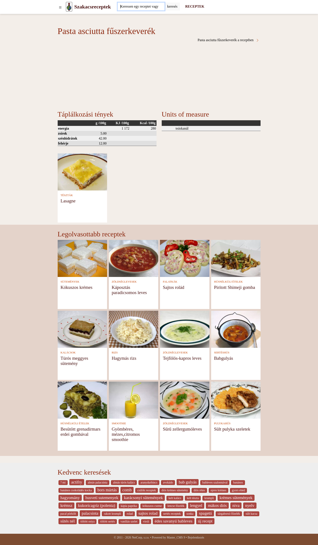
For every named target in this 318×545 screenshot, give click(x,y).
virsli (146, 521)
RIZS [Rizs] (115, 352)
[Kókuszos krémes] (82, 258)
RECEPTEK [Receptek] (194, 6)
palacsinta (90, 513)
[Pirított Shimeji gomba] (236, 258)
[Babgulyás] (236, 329)
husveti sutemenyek (101, 497)
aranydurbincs (148, 482)
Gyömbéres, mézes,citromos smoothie (126, 434)
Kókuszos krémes (76, 287)
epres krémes (218, 490)
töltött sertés (107, 521)
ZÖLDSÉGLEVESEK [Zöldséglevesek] (124, 281)
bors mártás (107, 490)
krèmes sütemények (236, 497)
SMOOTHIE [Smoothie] (119, 423)
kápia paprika (129, 506)
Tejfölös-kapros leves (182, 358)
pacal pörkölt (68, 513)
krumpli (209, 498)
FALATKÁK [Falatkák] (170, 281)
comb (127, 490)
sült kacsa (251, 513)
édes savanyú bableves (173, 521)
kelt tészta (193, 498)
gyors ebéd (238, 490)
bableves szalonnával (214, 482)
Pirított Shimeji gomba (234, 287)
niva (236, 505)
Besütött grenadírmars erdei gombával (80, 431)
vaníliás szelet (129, 521)
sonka (189, 513)
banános (238, 482)
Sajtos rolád (173, 287)
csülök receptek (146, 490)
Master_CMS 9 (176, 537)
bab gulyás (188, 482)
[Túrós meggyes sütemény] (82, 329)
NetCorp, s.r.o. (140, 537)
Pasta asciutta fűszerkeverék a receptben (228, 40)
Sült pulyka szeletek (232, 428)
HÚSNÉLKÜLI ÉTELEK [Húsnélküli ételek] (228, 281)
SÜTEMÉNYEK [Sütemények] (69, 281)
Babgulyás (223, 358)
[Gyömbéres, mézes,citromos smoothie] (133, 400)
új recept (205, 521)
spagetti (205, 513)
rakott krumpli (112, 513)
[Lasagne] (82, 171)
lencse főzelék (175, 506)
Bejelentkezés (196, 537)
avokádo (168, 482)
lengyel (196, 505)
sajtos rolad (148, 513)
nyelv (249, 505)
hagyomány (70, 497)
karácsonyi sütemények (143, 497)
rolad (130, 513)
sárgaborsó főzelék (229, 513)
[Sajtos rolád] (184, 258)
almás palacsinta (97, 482)
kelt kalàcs (174, 498)
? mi (63, 482)
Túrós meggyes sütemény (74, 361)
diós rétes (199, 490)
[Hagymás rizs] (133, 329)
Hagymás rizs (124, 358)
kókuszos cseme (152, 506)
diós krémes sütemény (174, 490)
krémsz (66, 505)
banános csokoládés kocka (76, 490)
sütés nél (67, 521)
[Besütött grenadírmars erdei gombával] (82, 400)
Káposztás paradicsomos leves (129, 290)
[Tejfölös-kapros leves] (184, 329)
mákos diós (217, 505)
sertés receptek (172, 513)
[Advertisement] (159, 74)
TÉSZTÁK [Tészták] (66, 195)
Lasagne (67, 200)
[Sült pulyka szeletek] (236, 400)
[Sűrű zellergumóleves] (184, 400)
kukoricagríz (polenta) (96, 505)
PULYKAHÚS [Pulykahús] (222, 423)
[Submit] (172, 6)
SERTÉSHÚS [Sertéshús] (221, 352)
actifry (76, 482)
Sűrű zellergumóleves (182, 428)
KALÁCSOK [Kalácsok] (68, 352)
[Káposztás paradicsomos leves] (133, 258)
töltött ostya (87, 521)
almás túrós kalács (124, 482)
